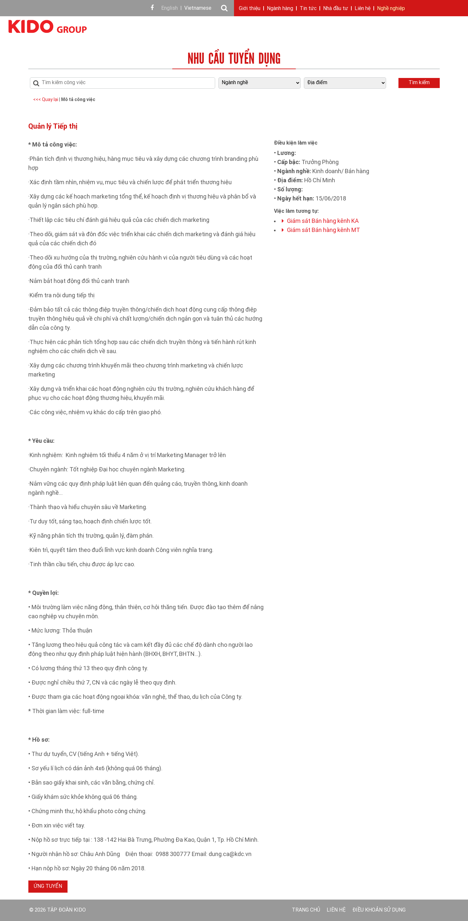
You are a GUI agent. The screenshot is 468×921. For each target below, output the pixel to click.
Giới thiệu (249, 8)
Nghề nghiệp (391, 8)
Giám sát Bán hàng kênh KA (320, 221)
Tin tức (308, 8)
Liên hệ (362, 8)
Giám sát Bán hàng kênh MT (321, 230)
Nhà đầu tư (335, 8)
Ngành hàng (280, 8)
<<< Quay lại (46, 99)
